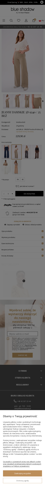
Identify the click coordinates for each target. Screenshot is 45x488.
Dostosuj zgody (22, 480)
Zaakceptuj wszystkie (22, 473)
